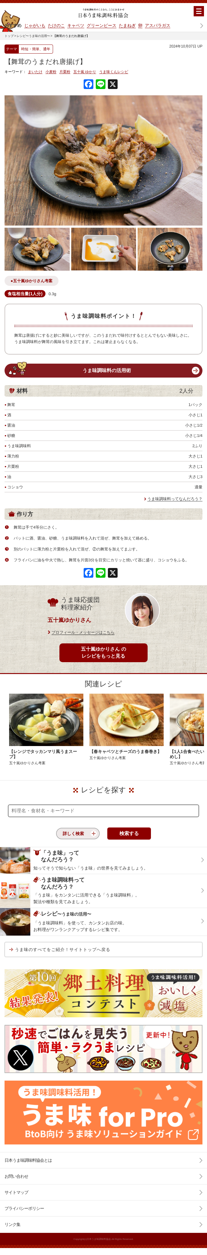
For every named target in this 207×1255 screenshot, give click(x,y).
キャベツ (75, 25)
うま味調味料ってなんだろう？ (174, 499)
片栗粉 (64, 72)
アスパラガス (157, 25)
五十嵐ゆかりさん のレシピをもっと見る (103, 652)
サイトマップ (16, 1192)
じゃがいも (34, 25)
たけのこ (56, 25)
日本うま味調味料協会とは (28, 1160)
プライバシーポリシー (24, 1208)
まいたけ (35, 72)
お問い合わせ (16, 1176)
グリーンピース (101, 25)
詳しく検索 (73, 833)
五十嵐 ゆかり (84, 72)
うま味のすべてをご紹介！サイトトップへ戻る (62, 949)
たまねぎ (127, 25)
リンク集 (12, 1224)
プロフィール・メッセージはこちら (83, 632)
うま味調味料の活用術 (106, 370)
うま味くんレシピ (113, 72)
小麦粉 (50, 72)
